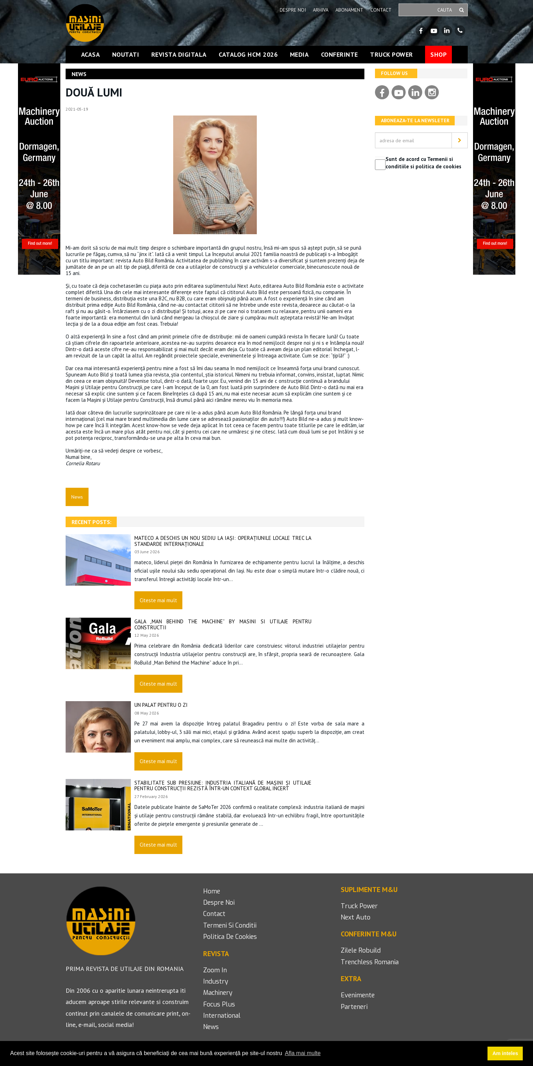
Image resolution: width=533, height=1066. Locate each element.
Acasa (90, 54)
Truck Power (391, 54)
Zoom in (215, 970)
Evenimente (358, 995)
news (211, 1027)
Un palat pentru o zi (161, 705)
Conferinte (339, 54)
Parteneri (354, 1007)
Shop (438, 54)
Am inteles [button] (505, 1053)
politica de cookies (230, 937)
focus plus (219, 1004)
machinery (217, 993)
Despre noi (293, 10)
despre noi (219, 902)
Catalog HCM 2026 (248, 54)
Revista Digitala (179, 54)
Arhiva (320, 10)
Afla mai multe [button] (303, 1053)
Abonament (349, 10)
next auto (355, 917)
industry (215, 981)
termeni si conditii (229, 925)
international (222, 1015)
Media (299, 54)
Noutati (125, 54)
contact (214, 914)
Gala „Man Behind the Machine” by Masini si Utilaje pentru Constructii (223, 624)
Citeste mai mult (158, 600)
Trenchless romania (370, 962)
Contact (381, 10)
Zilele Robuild (361, 950)
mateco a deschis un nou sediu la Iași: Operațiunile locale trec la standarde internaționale (223, 541)
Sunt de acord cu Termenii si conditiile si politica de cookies (423, 163)
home (211, 891)
